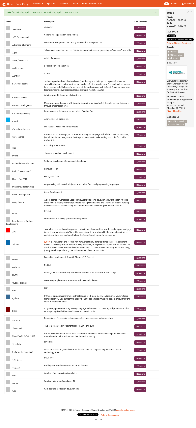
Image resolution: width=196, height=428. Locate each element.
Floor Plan (177, 111)
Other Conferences (92, 3)
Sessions (38, 3)
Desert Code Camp (15, 4)
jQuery (47, 242)
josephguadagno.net (125, 410)
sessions (170, 3)
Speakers (51, 3)
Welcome (188, 3)
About (75, 3)
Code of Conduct (176, 124)
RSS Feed (172, 52)
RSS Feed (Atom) (176, 55)
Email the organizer (177, 121)
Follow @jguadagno (110, 415)
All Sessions (173, 58)
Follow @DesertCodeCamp (179, 43)
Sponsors (64, 3)
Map (169, 111)
